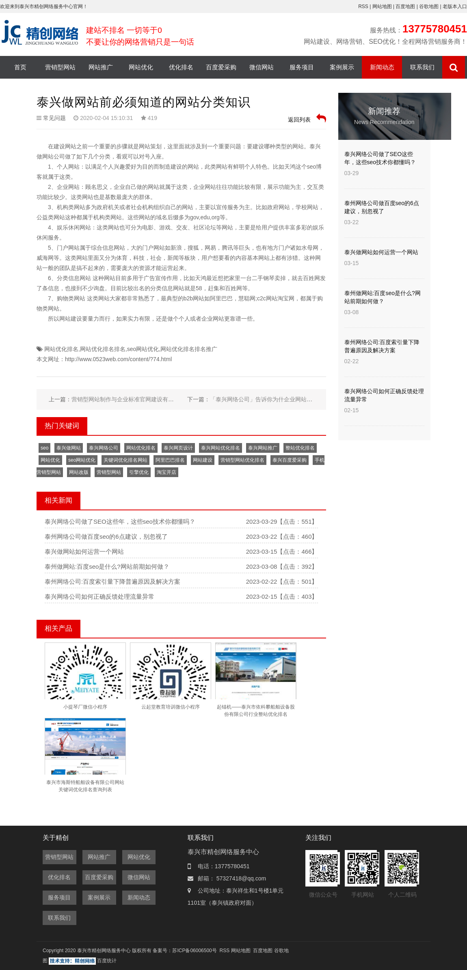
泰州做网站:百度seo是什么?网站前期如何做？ (107, 566)
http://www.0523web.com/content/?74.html (118, 359)
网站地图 (382, 6)
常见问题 (54, 118)
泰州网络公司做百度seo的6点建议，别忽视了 (106, 536)
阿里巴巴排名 (170, 460)
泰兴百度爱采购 (289, 460)
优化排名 (181, 67)
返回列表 (307, 118)
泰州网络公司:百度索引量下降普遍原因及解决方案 (112, 581)
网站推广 (101, 67)
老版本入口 (455, 6)
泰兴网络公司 (103, 448)
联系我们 (422, 67)
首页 (20, 67)
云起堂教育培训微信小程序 (170, 707)
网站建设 (202, 460)
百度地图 (405, 6)
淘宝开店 (166, 472)
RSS (363, 6)
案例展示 (342, 67)
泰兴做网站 (68, 448)
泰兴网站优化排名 (220, 448)
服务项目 (302, 67)
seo (44, 448)
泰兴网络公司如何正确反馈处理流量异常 (99, 596)
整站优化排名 (300, 448)
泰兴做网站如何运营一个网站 (84, 551)
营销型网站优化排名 (242, 460)
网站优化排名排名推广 (188, 349)
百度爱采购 (221, 67)
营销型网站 (60, 67)
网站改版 (79, 472)
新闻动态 (382, 67)
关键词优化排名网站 (125, 460)
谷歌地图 (429, 6)
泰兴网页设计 (178, 448)
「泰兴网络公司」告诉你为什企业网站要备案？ (269, 399)
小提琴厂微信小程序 (85, 707)
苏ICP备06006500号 (194, 950)
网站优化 (141, 67)
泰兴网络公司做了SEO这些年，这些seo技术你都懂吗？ (120, 521)
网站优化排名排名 (102, 349)
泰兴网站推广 (262, 448)
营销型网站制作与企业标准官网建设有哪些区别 (131, 399)
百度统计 (107, 961)
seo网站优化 (143, 349)
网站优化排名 (61, 349)
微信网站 (261, 67)
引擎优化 (139, 472)
